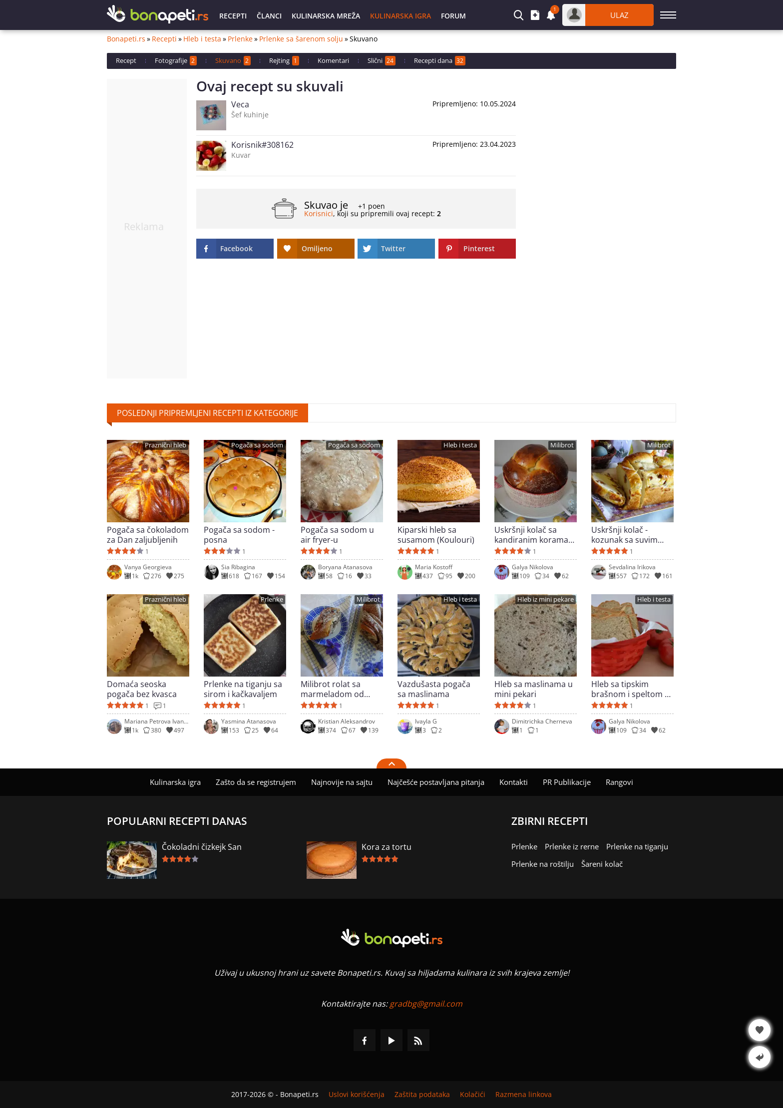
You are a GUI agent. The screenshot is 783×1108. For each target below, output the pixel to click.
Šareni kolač (602, 864)
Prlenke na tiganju (637, 846)
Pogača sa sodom (257, 445)
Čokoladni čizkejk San (202, 846)
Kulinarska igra (400, 15)
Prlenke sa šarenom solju (301, 39)
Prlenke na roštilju (542, 864)
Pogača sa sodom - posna (239, 535)
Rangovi (619, 782)
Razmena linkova (523, 1094)
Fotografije (176, 60)
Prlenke (240, 39)
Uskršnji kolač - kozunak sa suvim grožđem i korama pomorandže (625, 535)
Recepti (233, 15)
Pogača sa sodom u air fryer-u (337, 535)
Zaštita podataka (422, 1094)
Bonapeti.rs (126, 39)
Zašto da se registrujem (256, 782)
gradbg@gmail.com (426, 1003)
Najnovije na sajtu (342, 782)
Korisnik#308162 (262, 144)
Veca (240, 104)
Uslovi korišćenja (357, 1094)
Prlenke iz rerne (572, 846)
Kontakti (513, 782)
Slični (381, 60)
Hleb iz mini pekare (545, 599)
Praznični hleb (165, 445)
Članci (269, 15)
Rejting (284, 60)
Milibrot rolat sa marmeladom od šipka (332, 689)
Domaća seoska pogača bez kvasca (142, 689)
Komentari (333, 60)
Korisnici (318, 213)
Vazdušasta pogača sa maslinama (433, 689)
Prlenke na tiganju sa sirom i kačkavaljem (243, 689)
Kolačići (472, 1094)
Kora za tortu (386, 846)
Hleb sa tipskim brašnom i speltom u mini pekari (630, 689)
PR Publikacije (567, 782)
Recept (126, 60)
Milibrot (562, 445)
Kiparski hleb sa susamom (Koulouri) (435, 535)
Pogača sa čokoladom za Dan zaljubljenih (148, 535)
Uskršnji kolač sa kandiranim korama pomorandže (531, 535)
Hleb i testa (202, 39)
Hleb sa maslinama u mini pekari (533, 689)
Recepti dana (439, 60)
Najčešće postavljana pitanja (436, 782)
